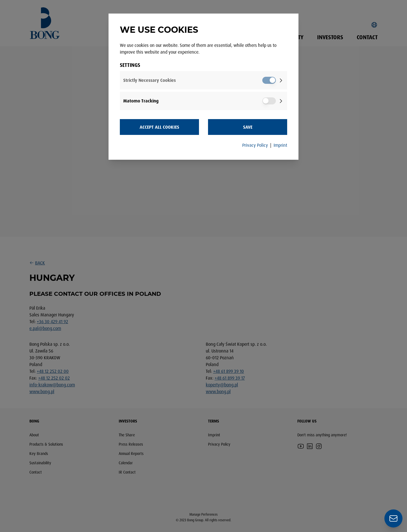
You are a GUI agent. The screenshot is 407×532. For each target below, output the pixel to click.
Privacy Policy (255, 145)
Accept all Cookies (159, 127)
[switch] (269, 80)
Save (247, 127)
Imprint (280, 145)
